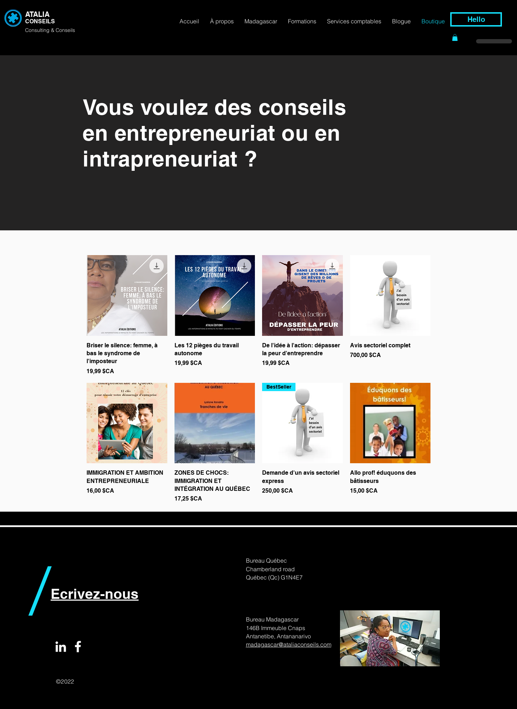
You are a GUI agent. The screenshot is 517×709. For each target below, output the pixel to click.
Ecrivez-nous (95, 593)
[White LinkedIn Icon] (60, 646)
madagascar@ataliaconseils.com (288, 644)
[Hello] (476, 19)
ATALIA (37, 14)
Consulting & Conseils (50, 30)
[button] (455, 37)
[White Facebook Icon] (77, 646)
